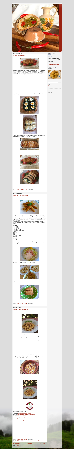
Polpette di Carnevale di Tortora (53, 64)
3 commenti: (25, 303)
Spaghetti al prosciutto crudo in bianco (25, 420)
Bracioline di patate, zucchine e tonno (20, 195)
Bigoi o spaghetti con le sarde (25, 417)
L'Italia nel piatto (24, 440)
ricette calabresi (35, 440)
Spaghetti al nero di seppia (20, 418)
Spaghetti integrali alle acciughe (21, 415)
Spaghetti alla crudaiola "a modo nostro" (23, 421)
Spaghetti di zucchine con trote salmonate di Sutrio (29, 419)
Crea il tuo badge (50, 56)
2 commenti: (25, 189)
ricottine (38, 440)
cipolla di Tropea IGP (19, 440)
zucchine (31, 304)
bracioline (20, 304)
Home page (29, 443)
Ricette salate (50, 90)
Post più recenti (16, 443)
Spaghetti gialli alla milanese (22, 416)
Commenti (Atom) (18, 445)
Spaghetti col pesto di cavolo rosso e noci (24, 413)
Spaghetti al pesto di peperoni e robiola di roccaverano (26, 414)
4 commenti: (25, 439)
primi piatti (30, 440)
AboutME (49, 86)
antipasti (17, 304)
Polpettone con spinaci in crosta (19, 55)
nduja (28, 440)
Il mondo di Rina (20, 5)
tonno (28, 304)
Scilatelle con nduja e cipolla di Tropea (20, 309)
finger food (23, 304)
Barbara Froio (49, 54)
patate (26, 304)
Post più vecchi (43, 443)
